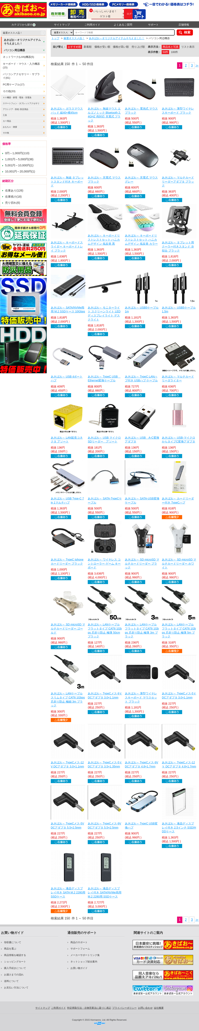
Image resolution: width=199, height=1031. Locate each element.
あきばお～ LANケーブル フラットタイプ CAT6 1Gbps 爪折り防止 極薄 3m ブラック (142, 630)
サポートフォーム (80, 948)
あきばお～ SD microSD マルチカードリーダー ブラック (142, 563)
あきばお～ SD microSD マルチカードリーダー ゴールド (68, 628)
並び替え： (59, 46)
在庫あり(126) (14, 190)
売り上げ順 (138, 46)
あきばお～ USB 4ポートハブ (66, 378)
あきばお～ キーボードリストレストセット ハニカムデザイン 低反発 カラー (141, 239)
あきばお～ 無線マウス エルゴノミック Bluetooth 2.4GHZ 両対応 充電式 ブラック (104, 114)
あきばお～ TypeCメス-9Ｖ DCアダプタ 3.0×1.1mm (105, 695)
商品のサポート (79, 942)
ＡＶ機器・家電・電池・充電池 (17, 97)
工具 (5, 115)
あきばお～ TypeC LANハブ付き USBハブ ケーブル (141, 378)
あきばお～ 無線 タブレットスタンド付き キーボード (67, 181)
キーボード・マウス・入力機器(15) (21, 65)
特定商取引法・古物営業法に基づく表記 (89, 1008)
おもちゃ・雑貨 (10, 127)
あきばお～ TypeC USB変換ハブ (141, 825)
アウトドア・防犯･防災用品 (15, 109)
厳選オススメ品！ (12, 32)
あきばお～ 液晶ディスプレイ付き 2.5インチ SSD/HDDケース (179, 827)
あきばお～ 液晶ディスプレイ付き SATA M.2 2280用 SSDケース (68, 892)
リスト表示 (188, 46)
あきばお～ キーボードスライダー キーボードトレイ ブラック (67, 246)
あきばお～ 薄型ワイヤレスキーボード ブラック (178, 110)
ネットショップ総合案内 (83, 961)
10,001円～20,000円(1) (20, 171)
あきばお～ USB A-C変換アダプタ (142, 439)
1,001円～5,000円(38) (19, 159)
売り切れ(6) (12, 202)
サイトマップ (62, 24)
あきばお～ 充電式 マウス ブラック (104, 179)
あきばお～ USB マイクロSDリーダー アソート (104, 439)
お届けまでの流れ (14, 974)
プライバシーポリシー (124, 1008)
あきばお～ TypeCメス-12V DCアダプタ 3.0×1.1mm (67, 764)
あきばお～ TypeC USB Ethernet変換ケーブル (104, 378)
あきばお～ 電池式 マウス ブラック (141, 110)
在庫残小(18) (13, 196)
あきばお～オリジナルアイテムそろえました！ (22, 41)
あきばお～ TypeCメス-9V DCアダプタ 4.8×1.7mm (141, 764)
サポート (153, 24)
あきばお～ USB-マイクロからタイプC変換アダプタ (178, 439)
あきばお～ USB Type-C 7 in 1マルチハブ (67, 500)
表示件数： (154, 52)
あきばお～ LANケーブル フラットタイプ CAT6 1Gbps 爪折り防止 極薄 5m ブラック (179, 630)
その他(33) (9, 91)
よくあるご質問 (123, 24)
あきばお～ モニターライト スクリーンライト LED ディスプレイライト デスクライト (104, 313)
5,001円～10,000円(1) (19, 165)
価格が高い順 (121, 46)
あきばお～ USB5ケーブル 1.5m (179, 309)
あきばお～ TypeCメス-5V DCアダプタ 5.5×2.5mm (67, 825)
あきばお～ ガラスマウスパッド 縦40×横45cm (67, 110)
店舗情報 (183, 24)
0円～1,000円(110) (17, 153)
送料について (11, 981)
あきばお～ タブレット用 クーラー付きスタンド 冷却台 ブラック (178, 246)
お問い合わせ (145, 1008)
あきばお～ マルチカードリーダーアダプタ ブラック (178, 181)
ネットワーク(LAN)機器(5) (18, 56)
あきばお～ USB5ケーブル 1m (142, 309)
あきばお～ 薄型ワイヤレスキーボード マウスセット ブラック (141, 697)
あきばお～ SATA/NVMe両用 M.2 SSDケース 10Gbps (68, 309)
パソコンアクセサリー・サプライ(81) (21, 76)
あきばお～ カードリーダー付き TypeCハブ (178, 500)
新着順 (88, 46)
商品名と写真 (170, 46)
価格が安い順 (102, 46)
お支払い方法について (16, 987)
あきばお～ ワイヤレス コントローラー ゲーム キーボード (104, 563)
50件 (165, 52)
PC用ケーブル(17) (13, 84)
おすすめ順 (74, 46)
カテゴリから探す (23, 24)
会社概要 (159, 1008)
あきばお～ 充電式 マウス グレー (141, 179)
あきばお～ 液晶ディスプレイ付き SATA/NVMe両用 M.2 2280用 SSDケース (104, 892)
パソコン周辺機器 (14, 50)
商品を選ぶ (10, 948)
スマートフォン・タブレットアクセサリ (21, 103)
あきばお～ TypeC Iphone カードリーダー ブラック (67, 561)
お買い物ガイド (79, 968)
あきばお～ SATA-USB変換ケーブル (142, 500)
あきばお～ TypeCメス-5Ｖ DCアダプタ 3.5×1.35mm (105, 764)
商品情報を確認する (15, 955)
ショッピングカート (15, 961)
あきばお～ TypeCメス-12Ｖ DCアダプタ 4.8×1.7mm (179, 764)
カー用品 (7, 121)
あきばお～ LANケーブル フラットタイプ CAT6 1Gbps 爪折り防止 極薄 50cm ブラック (105, 630)
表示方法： (154, 46)
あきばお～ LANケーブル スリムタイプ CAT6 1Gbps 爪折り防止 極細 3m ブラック (68, 699)
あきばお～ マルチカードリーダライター (178, 378)
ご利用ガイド (92, 24)
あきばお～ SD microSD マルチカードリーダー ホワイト (179, 563)
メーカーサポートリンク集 (85, 955)
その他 (6, 133)
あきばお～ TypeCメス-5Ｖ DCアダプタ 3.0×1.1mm (179, 695)
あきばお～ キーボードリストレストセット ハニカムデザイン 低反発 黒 (104, 239)
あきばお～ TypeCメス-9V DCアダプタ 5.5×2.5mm (104, 825)
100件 (174, 52)
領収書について (12, 942)
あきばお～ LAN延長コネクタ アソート (67, 439)
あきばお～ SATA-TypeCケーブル (105, 500)
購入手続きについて (15, 968)
